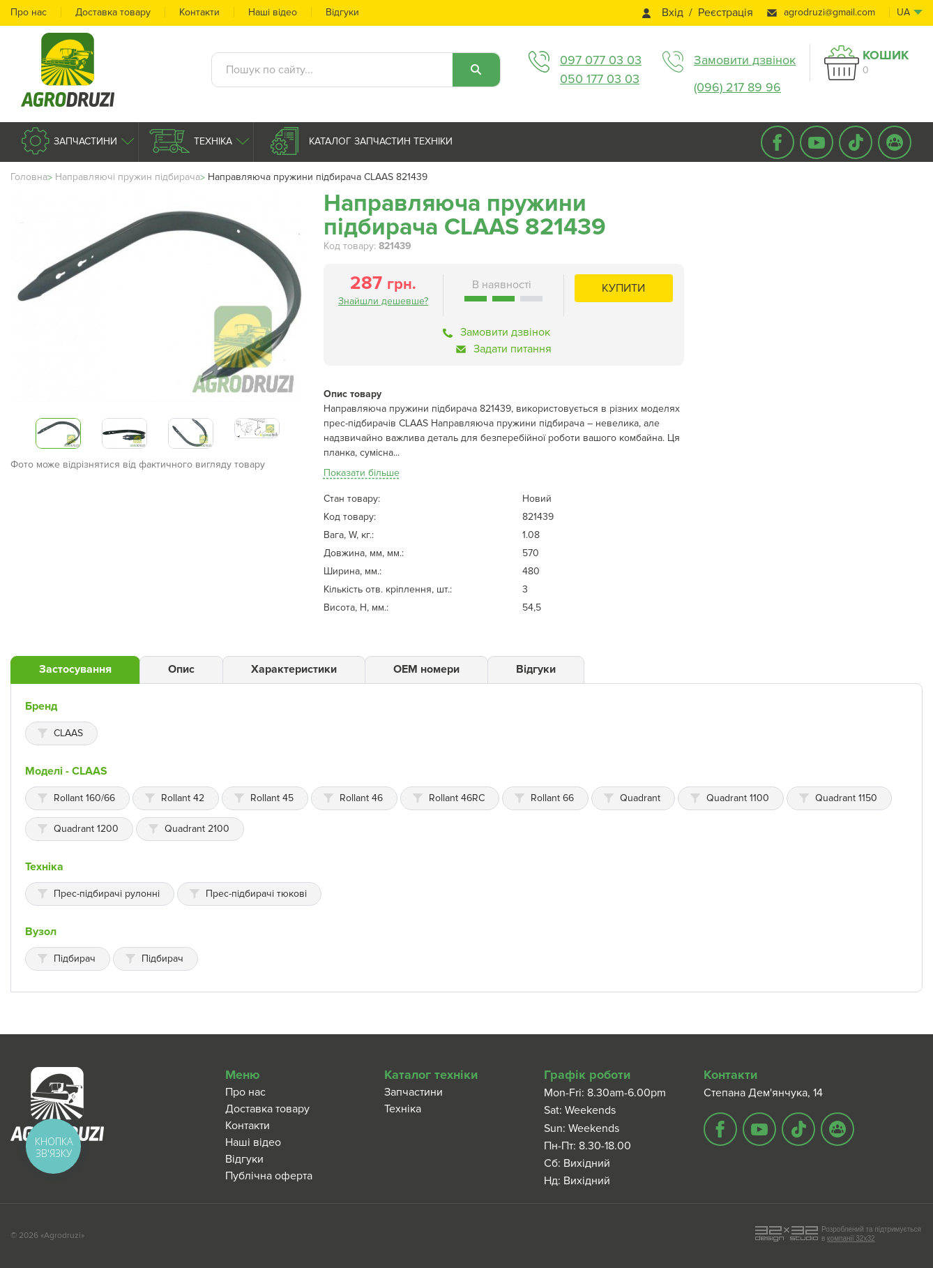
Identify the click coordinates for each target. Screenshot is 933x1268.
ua (903, 12)
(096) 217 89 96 (737, 87)
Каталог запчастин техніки (379, 141)
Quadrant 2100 (197, 829)
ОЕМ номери (426, 669)
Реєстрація (725, 13)
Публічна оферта (268, 1176)
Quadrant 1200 (86, 829)
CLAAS (68, 733)
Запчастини (84, 141)
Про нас (28, 12)
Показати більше (362, 473)
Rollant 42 (182, 798)
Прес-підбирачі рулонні (107, 894)
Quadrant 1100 (737, 798)
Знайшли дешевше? (383, 301)
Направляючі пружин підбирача (127, 177)
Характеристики (294, 669)
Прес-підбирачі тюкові (256, 894)
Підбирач (75, 958)
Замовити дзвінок (745, 60)
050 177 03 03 (599, 79)
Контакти (199, 12)
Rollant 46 (361, 798)
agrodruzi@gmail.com (829, 12)
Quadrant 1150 (846, 798)
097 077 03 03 (601, 60)
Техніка (211, 141)
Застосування (75, 669)
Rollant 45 (272, 798)
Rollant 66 (552, 798)
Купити (623, 288)
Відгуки (342, 12)
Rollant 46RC (457, 798)
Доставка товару (113, 12)
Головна (28, 177)
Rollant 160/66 (84, 798)
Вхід (672, 13)
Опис (181, 669)
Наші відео (272, 12)
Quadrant (640, 798)
